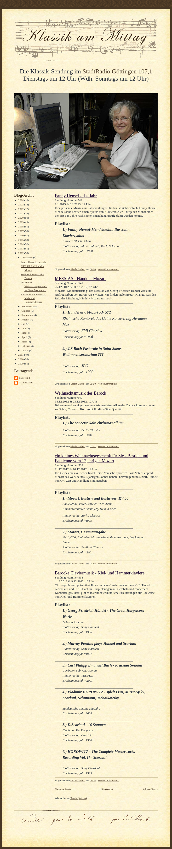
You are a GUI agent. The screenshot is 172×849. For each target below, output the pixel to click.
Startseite (107, 789)
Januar (25, 350)
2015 (21, 239)
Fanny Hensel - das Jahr (33, 261)
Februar (26, 345)
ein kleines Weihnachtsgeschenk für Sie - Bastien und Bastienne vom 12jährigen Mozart (101, 458)
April (25, 337)
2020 (21, 217)
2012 (21, 253)
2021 (21, 213)
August (26, 319)
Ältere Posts (150, 789)
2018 (21, 226)
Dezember (27, 257)
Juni (24, 328)
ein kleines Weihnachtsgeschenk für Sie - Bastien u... (34, 286)
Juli (24, 323)
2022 (21, 209)
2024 (21, 200)
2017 (21, 231)
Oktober (26, 310)
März (25, 341)
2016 (21, 235)
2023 (21, 204)
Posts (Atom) (78, 798)
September (28, 315)
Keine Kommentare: (108, 269)
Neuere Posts (63, 789)
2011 (21, 354)
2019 (21, 222)
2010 (21, 359)
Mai (24, 332)
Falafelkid (24, 377)
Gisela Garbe (26, 382)
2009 (21, 363)
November (28, 306)
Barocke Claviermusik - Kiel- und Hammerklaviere (33, 298)
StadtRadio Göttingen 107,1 (117, 71)
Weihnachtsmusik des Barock (80, 393)
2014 (21, 244)
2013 (21, 248)
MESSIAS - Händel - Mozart (80, 278)
